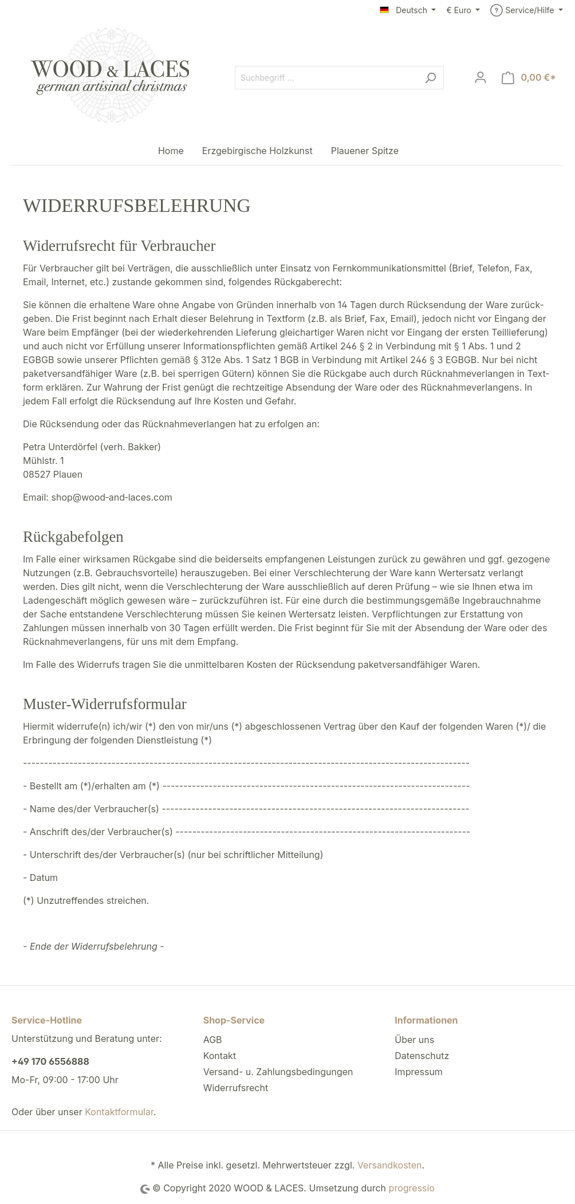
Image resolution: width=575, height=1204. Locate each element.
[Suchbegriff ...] (326, 77)
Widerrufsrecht (235, 1087)
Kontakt (219, 1055)
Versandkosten (389, 1165)
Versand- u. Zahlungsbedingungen (278, 1071)
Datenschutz (422, 1055)
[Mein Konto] (480, 77)
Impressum (419, 1071)
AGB (212, 1039)
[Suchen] (430, 77)
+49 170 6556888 (50, 1061)
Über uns (414, 1039)
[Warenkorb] (529, 77)
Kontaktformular (119, 1112)
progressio (412, 1188)
